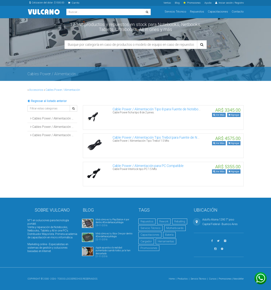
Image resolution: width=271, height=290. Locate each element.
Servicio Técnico (175, 11)
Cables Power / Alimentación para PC (53, 135)
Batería (169, 234)
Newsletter (238, 278)
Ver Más (219, 115)
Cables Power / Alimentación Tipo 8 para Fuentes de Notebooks (53, 118)
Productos (183, 278)
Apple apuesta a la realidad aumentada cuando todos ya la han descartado (113, 250)
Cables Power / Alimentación (63, 89)
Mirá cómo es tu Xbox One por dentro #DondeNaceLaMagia (114, 235)
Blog (177, 2)
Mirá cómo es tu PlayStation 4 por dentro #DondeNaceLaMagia (112, 221)
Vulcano (44, 12)
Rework (163, 221)
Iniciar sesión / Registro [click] (229, 2)
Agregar (233, 115)
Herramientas (166, 241)
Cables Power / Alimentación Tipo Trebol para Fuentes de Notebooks (53, 127)
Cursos (212, 278)
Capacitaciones (218, 11)
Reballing (179, 221)
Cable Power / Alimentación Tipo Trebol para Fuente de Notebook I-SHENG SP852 (173, 137)
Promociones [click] (192, 2)
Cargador (146, 241)
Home (172, 278)
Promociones (149, 248)
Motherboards (175, 228)
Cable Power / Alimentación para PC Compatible (148, 166)
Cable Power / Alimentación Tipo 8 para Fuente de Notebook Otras (162, 109)
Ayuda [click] (207, 2)
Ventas (167, 2)
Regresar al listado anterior (47, 101)
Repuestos (197, 11)
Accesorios (36, 89)
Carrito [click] (73, 2)
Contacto (238, 11)
